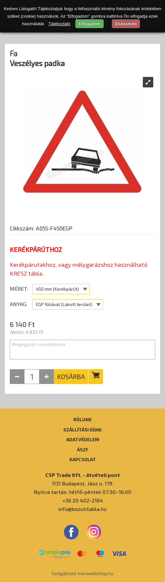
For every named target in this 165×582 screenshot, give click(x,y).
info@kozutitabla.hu (82, 509)
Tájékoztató (59, 23)
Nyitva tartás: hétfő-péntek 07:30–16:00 (82, 492)
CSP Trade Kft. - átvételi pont (82, 475)
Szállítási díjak (82, 429)
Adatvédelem (82, 439)
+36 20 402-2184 (82, 500)
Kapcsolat (82, 459)
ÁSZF (82, 449)
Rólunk (82, 419)
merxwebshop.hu (95, 573)
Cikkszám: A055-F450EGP (41, 228)
